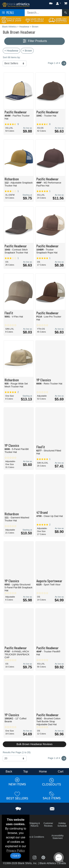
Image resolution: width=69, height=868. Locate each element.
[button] (51, 2)
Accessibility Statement (57, 836)
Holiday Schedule (62, 824)
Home (43, 771)
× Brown (27, 50)
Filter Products (34, 41)
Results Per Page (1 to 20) (17, 752)
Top (25, 771)
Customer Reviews (48, 824)
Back (9, 771)
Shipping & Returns (34, 824)
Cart (60, 771)
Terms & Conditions (34, 837)
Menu (7, 12)
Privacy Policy (15, 850)
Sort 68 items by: (11, 57)
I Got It (16, 855)
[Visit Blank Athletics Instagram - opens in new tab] (35, 857)
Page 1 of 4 (57, 758)
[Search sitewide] (43, 12)
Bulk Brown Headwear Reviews (34, 744)
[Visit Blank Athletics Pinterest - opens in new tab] (43, 857)
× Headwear (11, 50)
